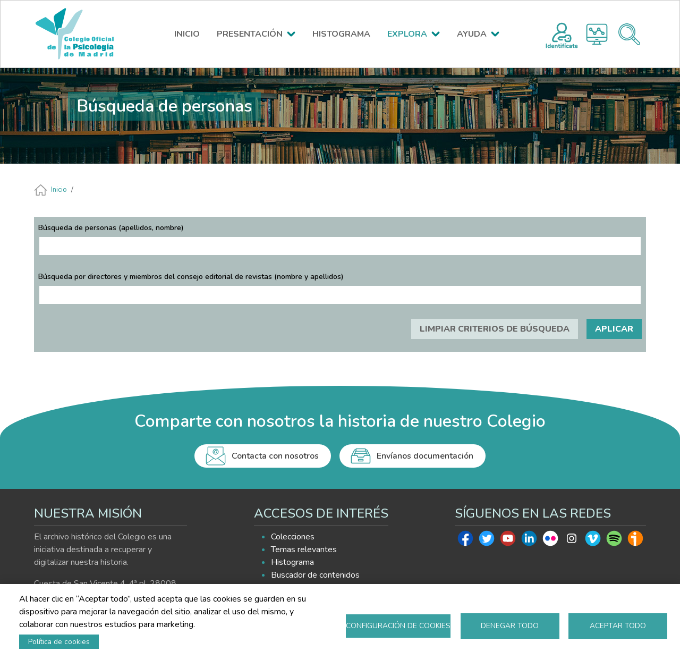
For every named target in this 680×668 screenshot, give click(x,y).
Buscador (629, 34)
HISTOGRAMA (341, 34)
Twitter (486, 541)
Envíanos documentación (425, 456)
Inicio (59, 190)
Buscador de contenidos (315, 575)
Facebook (465, 541)
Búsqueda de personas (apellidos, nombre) (111, 228)
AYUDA (472, 34)
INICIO (187, 34)
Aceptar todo (618, 626)
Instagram (571, 541)
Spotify (614, 541)
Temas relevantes (304, 549)
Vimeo (593, 541)
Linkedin (529, 541)
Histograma (597, 34)
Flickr (550, 541)
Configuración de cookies (398, 626)
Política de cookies (59, 642)
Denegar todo (510, 626)
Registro (562, 34)
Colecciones (292, 537)
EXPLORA (407, 34)
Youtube (507, 541)
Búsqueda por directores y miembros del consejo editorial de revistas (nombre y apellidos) (191, 277)
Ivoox (635, 541)
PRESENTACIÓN (250, 34)
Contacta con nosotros (275, 456)
